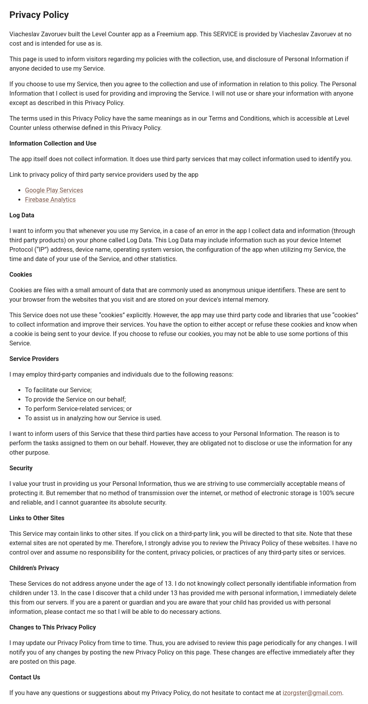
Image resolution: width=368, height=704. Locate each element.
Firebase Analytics (50, 199)
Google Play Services (54, 190)
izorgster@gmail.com (312, 693)
